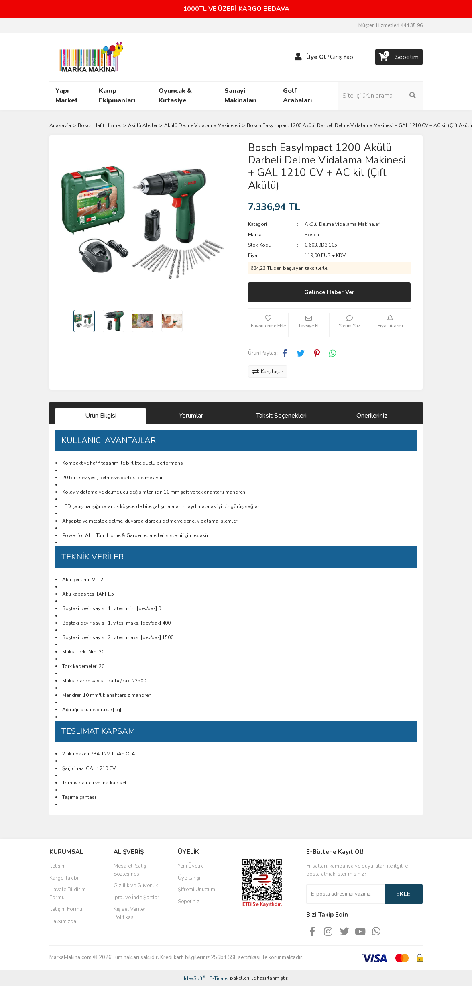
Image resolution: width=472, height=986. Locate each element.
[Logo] (89, 56)
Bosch (312, 234)
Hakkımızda (62, 921)
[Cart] (399, 57)
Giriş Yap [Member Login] (341, 57)
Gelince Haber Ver (329, 292)
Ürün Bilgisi (100, 415)
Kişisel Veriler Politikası (130, 913)
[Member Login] (298, 57)
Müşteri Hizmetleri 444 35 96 (390, 25)
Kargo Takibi (63, 878)
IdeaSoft (194, 978)
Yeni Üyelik (190, 866)
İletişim (57, 866)
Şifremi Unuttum (196, 889)
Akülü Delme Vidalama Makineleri (342, 224)
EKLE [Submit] (403, 894)
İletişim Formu (65, 909)
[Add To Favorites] (268, 325)
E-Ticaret (219, 978)
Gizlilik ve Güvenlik (136, 885)
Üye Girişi (189, 878)
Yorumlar (191, 415)
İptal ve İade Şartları (137, 897)
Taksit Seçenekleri (281, 415)
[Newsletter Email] (345, 894)
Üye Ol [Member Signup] (316, 57)
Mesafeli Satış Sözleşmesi (130, 870)
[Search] (380, 96)
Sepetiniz (188, 901)
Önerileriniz (371, 415)
